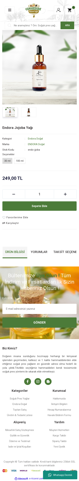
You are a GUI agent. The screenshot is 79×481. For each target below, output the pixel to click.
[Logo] (33, 9)
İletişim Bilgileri (59, 404)
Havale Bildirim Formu (59, 415)
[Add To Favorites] (15, 217)
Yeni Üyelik (59, 446)
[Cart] (69, 10)
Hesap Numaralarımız (59, 409)
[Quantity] (39, 194)
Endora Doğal (35, 138)
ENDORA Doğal (36, 144)
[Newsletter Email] (39, 309)
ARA (67, 25)
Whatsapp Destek (60, 475)
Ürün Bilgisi (15, 252)
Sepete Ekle (39, 206)
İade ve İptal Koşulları (19, 446)
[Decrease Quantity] (14, 194)
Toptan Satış (20, 409)
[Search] (39, 25)
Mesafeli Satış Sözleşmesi (19, 430)
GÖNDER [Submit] (39, 322)
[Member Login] (58, 10)
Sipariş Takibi (59, 441)
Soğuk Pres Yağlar (20, 398)
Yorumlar (39, 252)
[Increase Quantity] (65, 194)
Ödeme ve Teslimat (19, 441)
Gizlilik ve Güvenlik (19, 435)
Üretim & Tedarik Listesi (19, 415)
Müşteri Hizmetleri (59, 430)
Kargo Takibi (59, 435)
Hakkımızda (59, 398)
